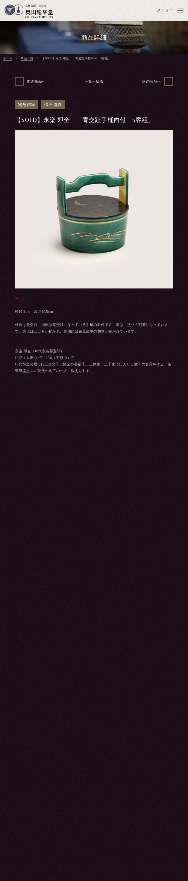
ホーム (7, 58)
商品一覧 (27, 58)
